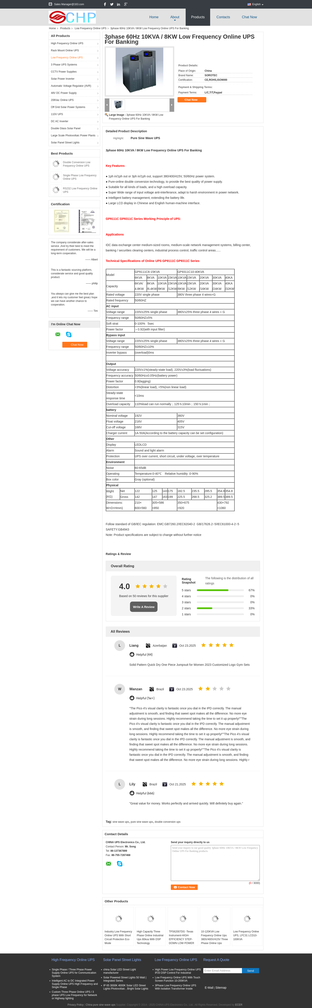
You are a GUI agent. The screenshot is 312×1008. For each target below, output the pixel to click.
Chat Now (249, 17)
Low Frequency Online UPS (90, 28)
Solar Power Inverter (62, 78)
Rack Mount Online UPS (65, 50)
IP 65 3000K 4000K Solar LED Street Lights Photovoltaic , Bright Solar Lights (125, 987)
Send (250, 970)
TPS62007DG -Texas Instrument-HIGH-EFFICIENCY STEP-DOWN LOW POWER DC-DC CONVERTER (181, 939)
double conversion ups (167, 821)
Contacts (223, 17)
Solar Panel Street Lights (65, 142)
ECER (238, 1004)
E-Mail (209, 987)
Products (198, 17)
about (174, 17)
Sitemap (220, 987)
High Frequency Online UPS (67, 43)
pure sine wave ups (142, 821)
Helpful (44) (144, 655)
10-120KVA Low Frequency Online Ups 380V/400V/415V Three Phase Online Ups (214, 937)
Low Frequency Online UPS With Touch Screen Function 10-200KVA (177, 979)
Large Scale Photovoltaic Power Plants (73, 135)
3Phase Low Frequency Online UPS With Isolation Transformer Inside (175, 987)
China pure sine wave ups (100, 1004)
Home (154, 17)
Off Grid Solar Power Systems (68, 107)
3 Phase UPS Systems (64, 64)
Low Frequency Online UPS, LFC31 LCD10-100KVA (246, 935)
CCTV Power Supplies (63, 71)
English (257, 4)
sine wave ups (121, 821)
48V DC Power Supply (63, 92)
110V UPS (57, 114)
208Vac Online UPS (62, 100)
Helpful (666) (145, 793)
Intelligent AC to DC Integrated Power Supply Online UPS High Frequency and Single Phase (75, 984)
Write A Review (143, 607)
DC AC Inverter (59, 121)
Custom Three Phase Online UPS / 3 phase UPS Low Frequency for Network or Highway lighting (74, 995)
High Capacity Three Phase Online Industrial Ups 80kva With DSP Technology (150, 937)
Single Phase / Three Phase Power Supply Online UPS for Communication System (74, 973)
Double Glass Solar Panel (65, 128)
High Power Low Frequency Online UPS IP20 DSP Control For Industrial (178, 971)
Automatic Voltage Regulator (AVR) (71, 85)
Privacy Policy (75, 1004)
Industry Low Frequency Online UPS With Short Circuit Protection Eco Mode (118, 937)
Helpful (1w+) (145, 698)
